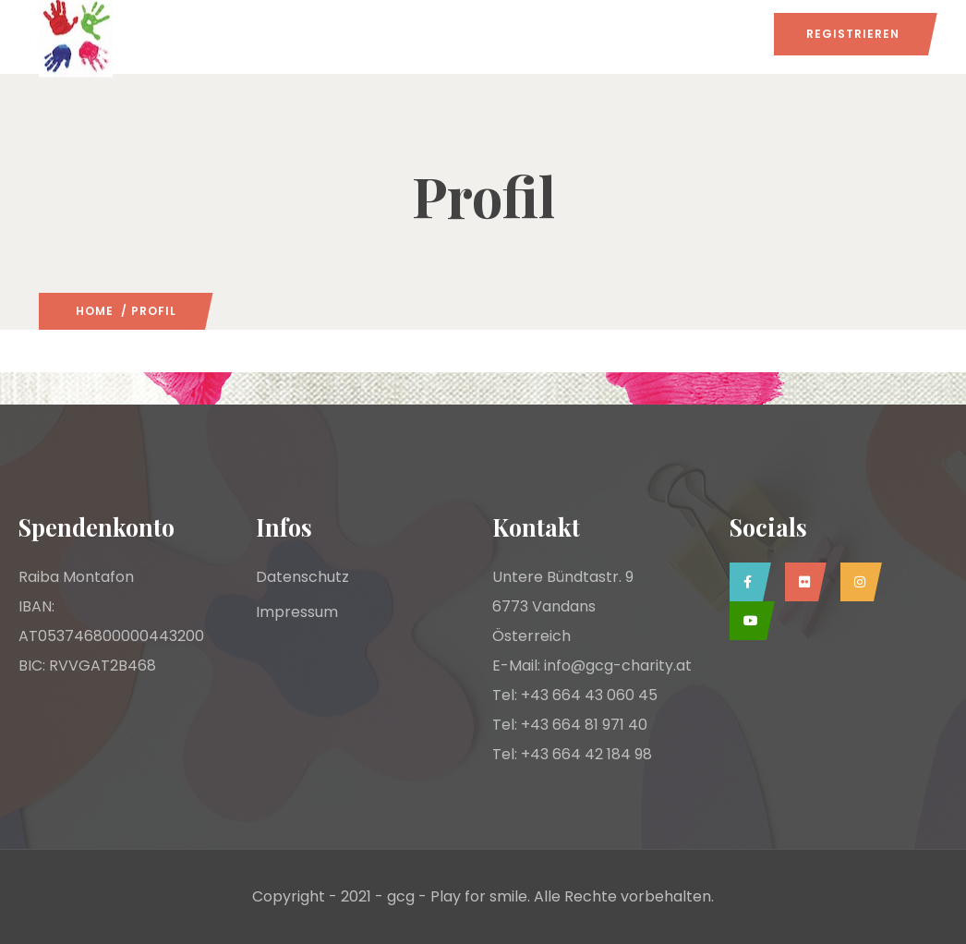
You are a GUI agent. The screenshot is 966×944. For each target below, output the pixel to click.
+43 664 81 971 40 (584, 724)
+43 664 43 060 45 (589, 695)
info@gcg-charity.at (618, 665)
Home (95, 311)
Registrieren (853, 34)
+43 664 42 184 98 (586, 754)
